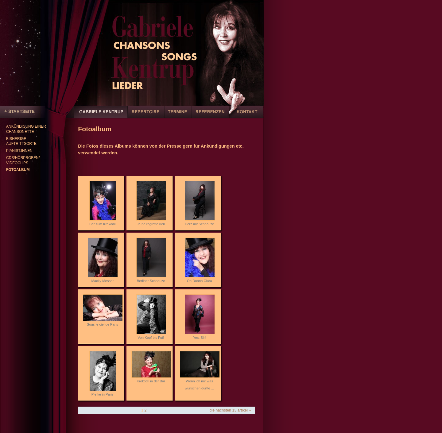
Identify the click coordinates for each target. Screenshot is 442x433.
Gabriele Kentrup (101, 115)
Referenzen (211, 115)
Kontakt (246, 115)
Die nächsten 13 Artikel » (230, 410)
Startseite (22, 112)
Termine (178, 115)
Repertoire (146, 115)
